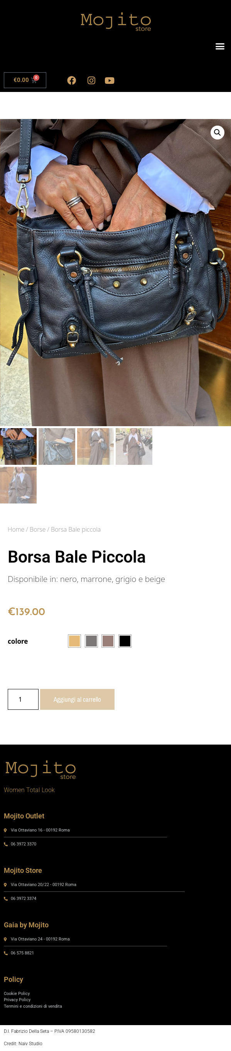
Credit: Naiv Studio (23, 1045)
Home (16, 530)
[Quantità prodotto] (23, 700)
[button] (220, 46)
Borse (38, 530)
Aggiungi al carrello (77, 700)
